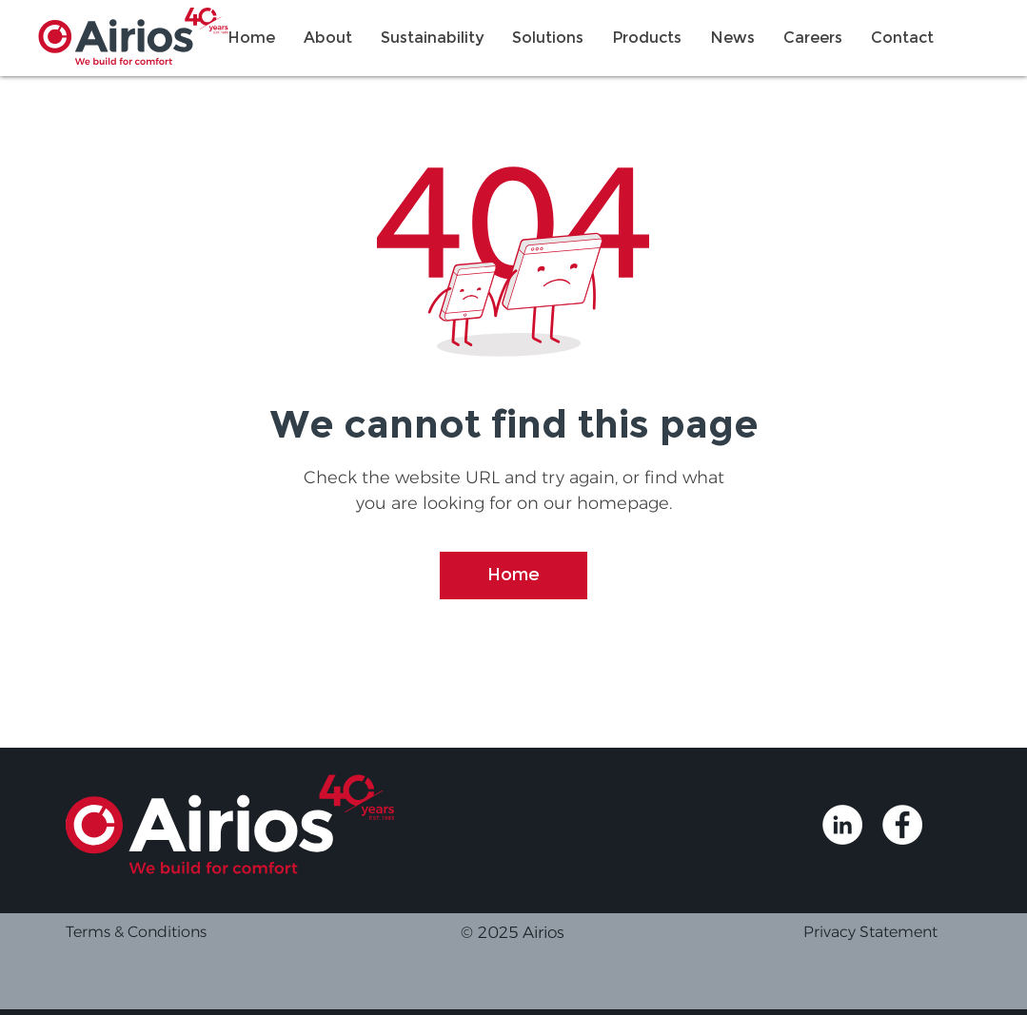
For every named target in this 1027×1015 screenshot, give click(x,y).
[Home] (513, 575)
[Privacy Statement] (891, 932)
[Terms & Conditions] (187, 932)
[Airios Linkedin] (842, 825)
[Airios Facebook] (902, 825)
